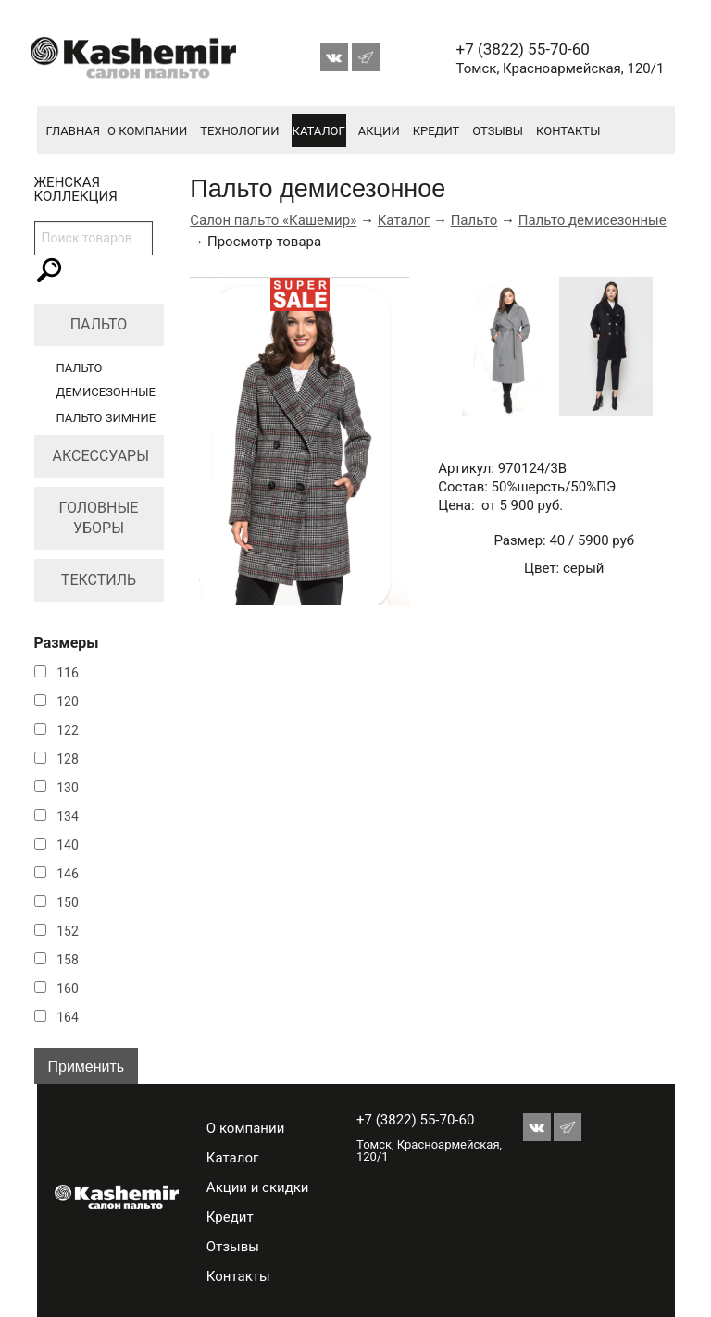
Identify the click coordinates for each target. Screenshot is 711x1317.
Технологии (239, 131)
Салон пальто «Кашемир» (273, 220)
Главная (73, 131)
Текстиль (98, 580)
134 (67, 816)
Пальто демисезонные (592, 220)
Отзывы (497, 131)
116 (67, 672)
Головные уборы (99, 518)
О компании (147, 131)
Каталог (319, 131)
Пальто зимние (106, 418)
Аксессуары (101, 456)
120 (67, 701)
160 (67, 988)
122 (67, 730)
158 (67, 959)
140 (67, 845)
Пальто (99, 324)
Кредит (436, 131)
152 (67, 931)
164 (67, 1017)
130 (67, 787)
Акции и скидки (257, 1187)
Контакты (568, 131)
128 (67, 759)
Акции (379, 131)
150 (67, 902)
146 (67, 873)
